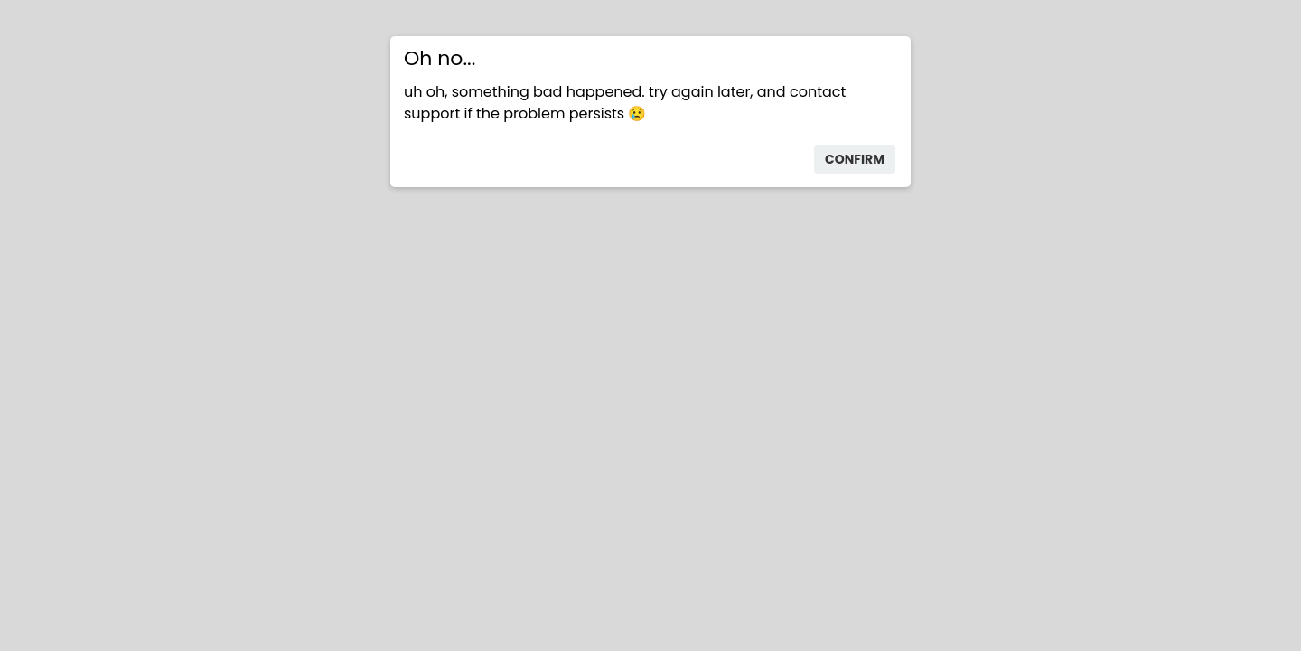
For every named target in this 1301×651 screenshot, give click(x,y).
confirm (854, 159)
